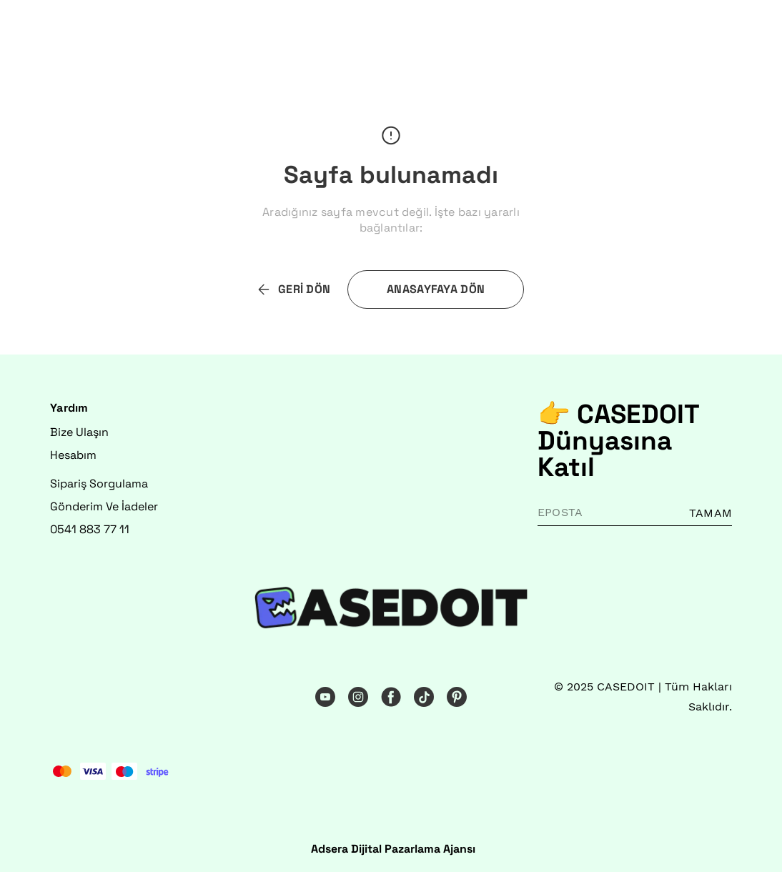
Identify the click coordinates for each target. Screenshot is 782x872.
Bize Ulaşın (79, 432)
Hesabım (73, 454)
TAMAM (710, 513)
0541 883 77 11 (89, 529)
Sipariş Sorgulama (99, 483)
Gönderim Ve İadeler (104, 506)
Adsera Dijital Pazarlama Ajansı (393, 848)
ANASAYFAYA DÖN (436, 289)
